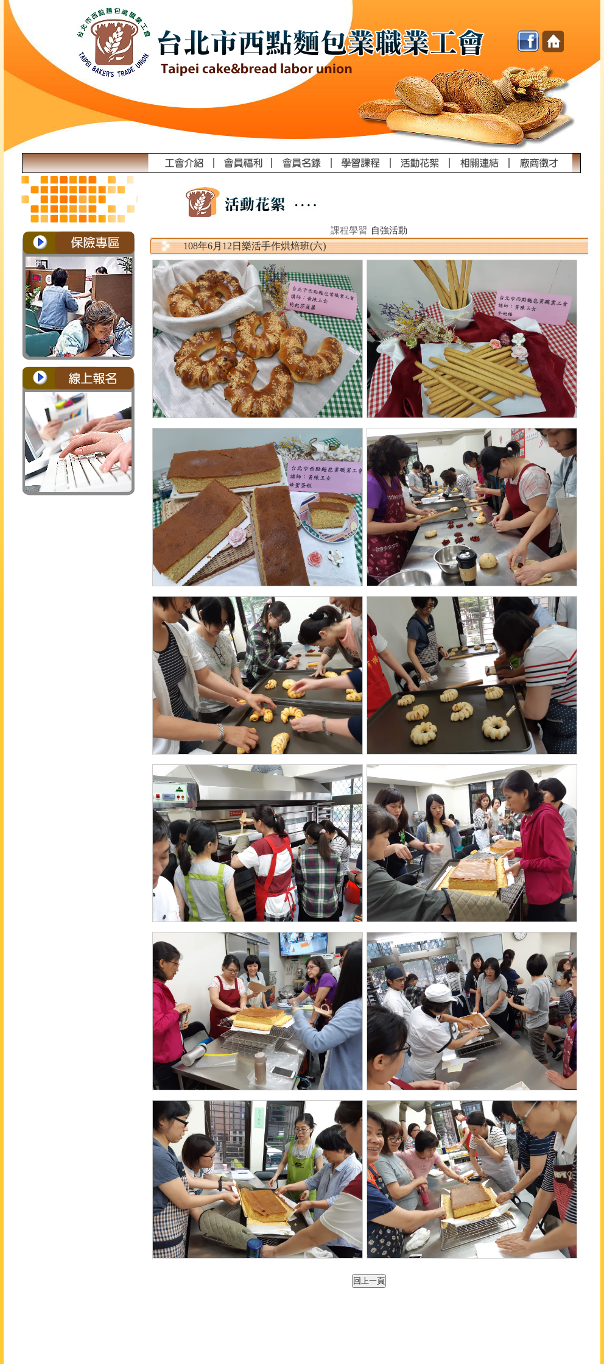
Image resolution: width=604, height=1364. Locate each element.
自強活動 (389, 230)
